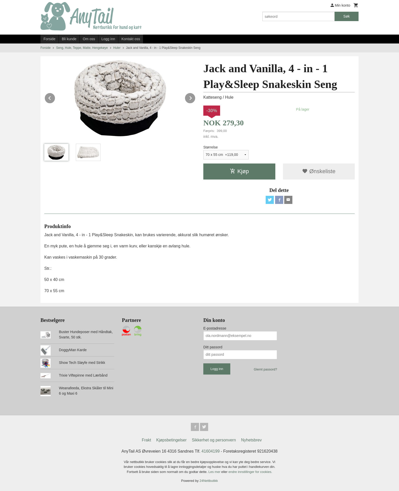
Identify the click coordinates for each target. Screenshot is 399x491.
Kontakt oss (130, 39)
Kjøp (239, 171)
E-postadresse (214, 328)
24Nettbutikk (209, 481)
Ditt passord (212, 347)
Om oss (89, 39)
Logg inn (108, 39)
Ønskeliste (318, 171)
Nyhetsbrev (251, 440)
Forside (49, 39)
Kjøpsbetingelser (171, 440)
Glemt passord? (265, 369)
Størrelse (210, 147)
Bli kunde (69, 39)
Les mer (214, 472)
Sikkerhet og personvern (214, 440)
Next (195, 97)
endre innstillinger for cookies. (250, 472)
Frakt (146, 440)
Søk (346, 16)
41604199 (211, 451)
